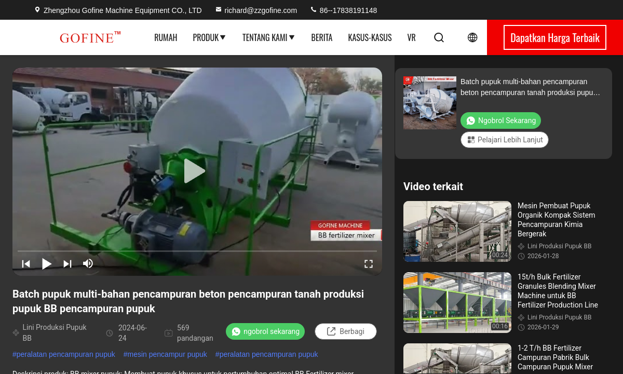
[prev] (26, 263)
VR (411, 37)
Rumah (165, 37)
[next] (67, 263)
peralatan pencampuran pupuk (66, 354)
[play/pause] (46, 263)
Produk (210, 37)
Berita (322, 37)
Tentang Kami (268, 37)
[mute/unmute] (88, 263)
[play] (197, 171)
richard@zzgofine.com (255, 10)
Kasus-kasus (370, 37)
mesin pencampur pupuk (167, 354)
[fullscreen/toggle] (368, 263)
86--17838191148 (343, 10)
